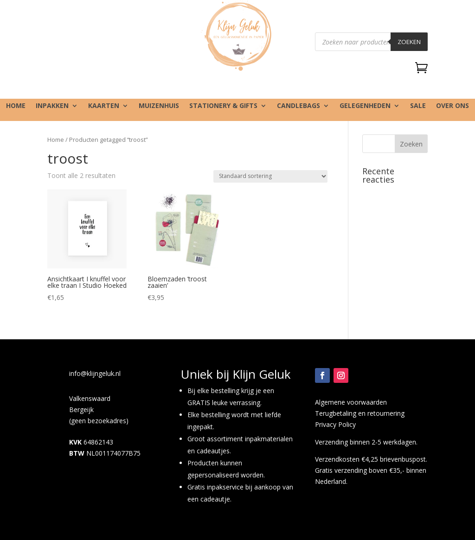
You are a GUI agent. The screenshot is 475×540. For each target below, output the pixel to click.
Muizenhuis (159, 106)
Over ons (452, 106)
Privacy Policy (335, 424)
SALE (418, 106)
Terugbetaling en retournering (359, 413)
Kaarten (103, 106)
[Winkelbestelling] (270, 176)
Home (16, 106)
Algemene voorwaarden (351, 402)
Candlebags (298, 106)
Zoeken (409, 42)
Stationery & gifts (223, 106)
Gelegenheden (365, 106)
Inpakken (52, 106)
